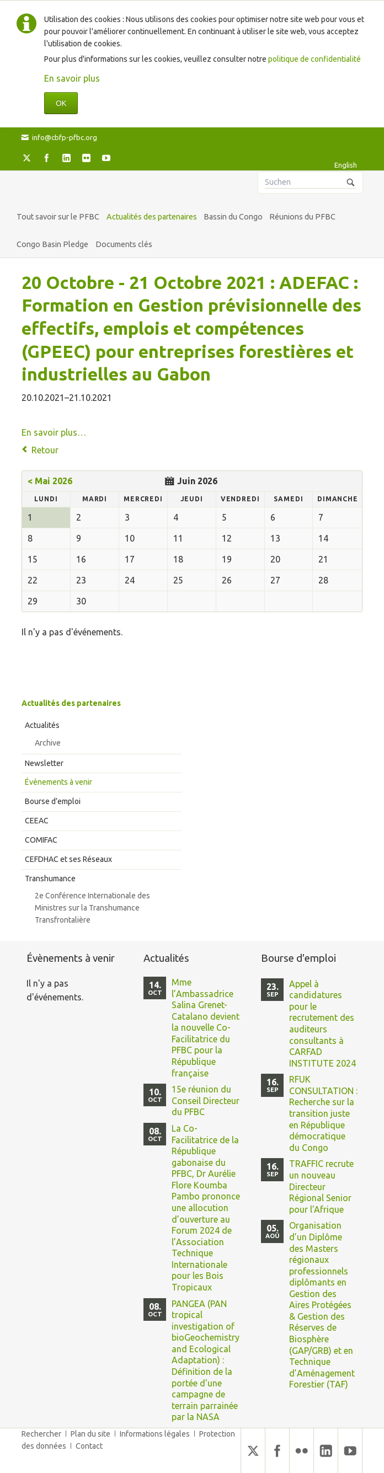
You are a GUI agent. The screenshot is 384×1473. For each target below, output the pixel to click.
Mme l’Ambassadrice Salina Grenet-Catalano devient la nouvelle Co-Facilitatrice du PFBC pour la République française (205, 1027)
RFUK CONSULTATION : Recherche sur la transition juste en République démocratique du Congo (323, 1113)
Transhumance (50, 878)
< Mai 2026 (50, 481)
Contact (89, 1446)
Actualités (42, 725)
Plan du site (90, 1433)
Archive (48, 742)
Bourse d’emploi (53, 801)
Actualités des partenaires (71, 703)
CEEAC (37, 820)
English (345, 165)
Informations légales (155, 1433)
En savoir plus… (54, 432)
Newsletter (44, 763)
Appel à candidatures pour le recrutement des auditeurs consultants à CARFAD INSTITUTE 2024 (322, 1023)
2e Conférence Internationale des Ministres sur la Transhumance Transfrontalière (92, 907)
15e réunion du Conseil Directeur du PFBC (205, 1100)
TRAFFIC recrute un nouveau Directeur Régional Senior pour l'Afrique (321, 1186)
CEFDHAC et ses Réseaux (68, 859)
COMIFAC (41, 839)
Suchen (351, 182)
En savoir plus (72, 78)
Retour (44, 450)
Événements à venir (58, 782)
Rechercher (41, 1433)
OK (61, 103)
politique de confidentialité (314, 59)
